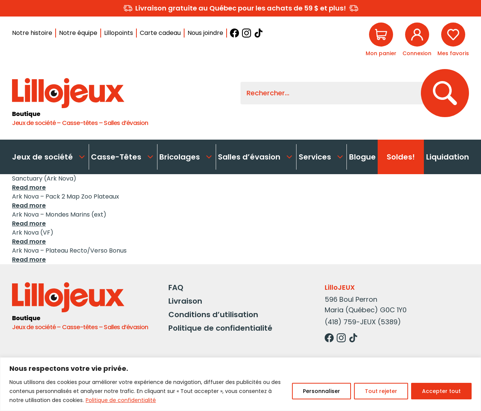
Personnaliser (321, 391)
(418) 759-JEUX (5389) (363, 322)
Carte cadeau (160, 33)
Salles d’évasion (256, 157)
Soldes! (401, 157)
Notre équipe (78, 33)
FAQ (175, 287)
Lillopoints (118, 33)
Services (322, 157)
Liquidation (447, 157)
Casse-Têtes (123, 157)
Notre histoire (32, 33)
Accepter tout (441, 391)
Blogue (362, 157)
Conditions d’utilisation (213, 314)
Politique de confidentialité (121, 400)
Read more (29, 187)
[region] (240, 384)
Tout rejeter (381, 391)
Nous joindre (205, 33)
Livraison (185, 301)
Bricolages (186, 157)
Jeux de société (49, 157)
